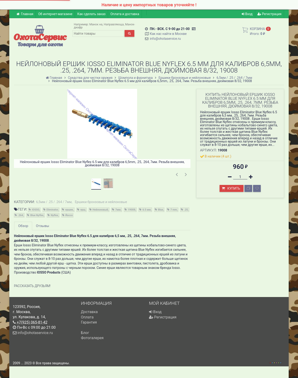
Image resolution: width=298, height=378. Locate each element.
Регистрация (269, 14)
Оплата (87, 317)
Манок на (95, 24)
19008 (131, 209)
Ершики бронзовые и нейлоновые (101, 202)
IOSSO (35, 209)
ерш (82, 209)
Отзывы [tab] (42, 226)
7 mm (173, 209)
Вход (247, 14)
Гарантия (89, 322)
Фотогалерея (92, 338)
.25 (186, 209)
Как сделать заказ (91, 14)
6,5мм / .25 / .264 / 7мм (54, 202)
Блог (85, 333)
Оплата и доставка (124, 14)
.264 (20, 215)
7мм (118, 209)
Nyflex (54, 215)
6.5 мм (146, 209)
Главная (24, 14)
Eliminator (52, 209)
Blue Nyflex (36, 215)
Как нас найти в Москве (168, 34)
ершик (69, 209)
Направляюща (114, 24)
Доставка (89, 312)
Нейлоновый (100, 209)
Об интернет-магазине (55, 14)
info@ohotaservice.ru (165, 38)
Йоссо (69, 215)
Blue (160, 209)
